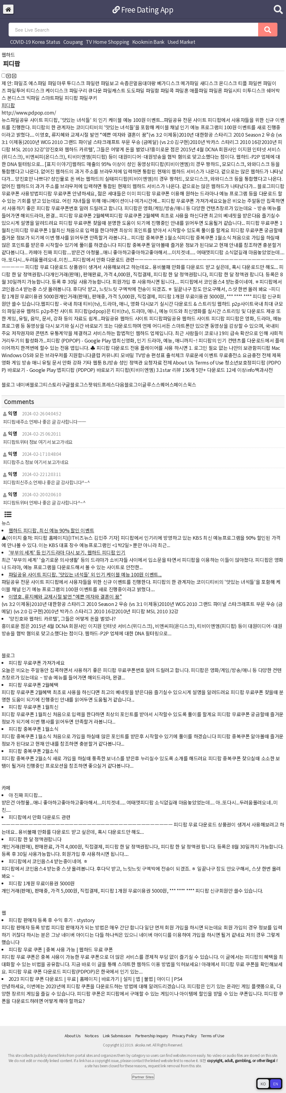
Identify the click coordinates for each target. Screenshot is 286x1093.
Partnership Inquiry (151, 1035)
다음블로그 (126, 384)
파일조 (20, 83)
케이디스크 (56, 90)
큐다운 (95, 90)
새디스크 (209, 83)
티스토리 (52, 384)
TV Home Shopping (107, 41)
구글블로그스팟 (77, 384)
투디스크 (76, 83)
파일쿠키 (88, 97)
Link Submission (117, 1035)
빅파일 (33, 97)
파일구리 (78, 90)
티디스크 (35, 90)
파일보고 (110, 83)
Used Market (181, 41)
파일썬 (255, 83)
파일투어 (16, 90)
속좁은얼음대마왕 (138, 83)
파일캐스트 (114, 90)
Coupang (73, 41)
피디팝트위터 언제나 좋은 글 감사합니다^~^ (44, 502)
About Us (73, 1035)
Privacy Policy (184, 1035)
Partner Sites (143, 1076)
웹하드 (8, 54)
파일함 (152, 90)
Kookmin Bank (148, 41)
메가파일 (190, 83)
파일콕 (167, 90)
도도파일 (135, 90)
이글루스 (147, 384)
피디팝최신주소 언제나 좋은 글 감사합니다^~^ (46, 482)
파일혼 (182, 90)
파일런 (93, 83)
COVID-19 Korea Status (35, 41)
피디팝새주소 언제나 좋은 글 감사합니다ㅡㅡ (44, 421)
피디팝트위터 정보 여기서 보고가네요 (38, 441)
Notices (92, 1035)
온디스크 (228, 83)
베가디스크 (168, 83)
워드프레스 (104, 384)
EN (275, 1083)
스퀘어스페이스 (171, 384)
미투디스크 (254, 90)
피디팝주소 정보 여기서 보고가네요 (36, 462)
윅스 (191, 384)
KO (263, 1083)
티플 (242, 83)
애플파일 (199, 90)
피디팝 (71, 97)
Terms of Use (212, 1035)
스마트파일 (52, 97)
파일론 (215, 90)
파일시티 (233, 90)
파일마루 (57, 83)
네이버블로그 (29, 384)
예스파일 (37, 83)
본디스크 (16, 97)
